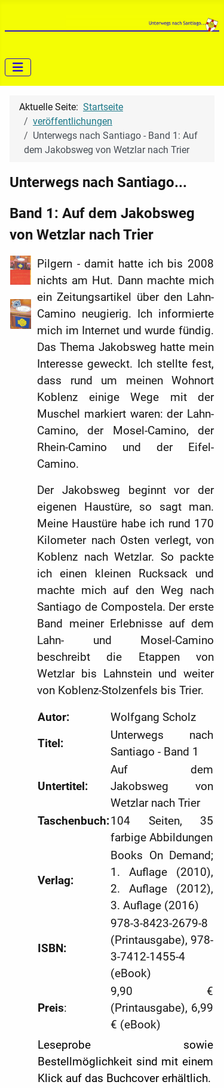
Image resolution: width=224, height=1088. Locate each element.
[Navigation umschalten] (18, 67)
